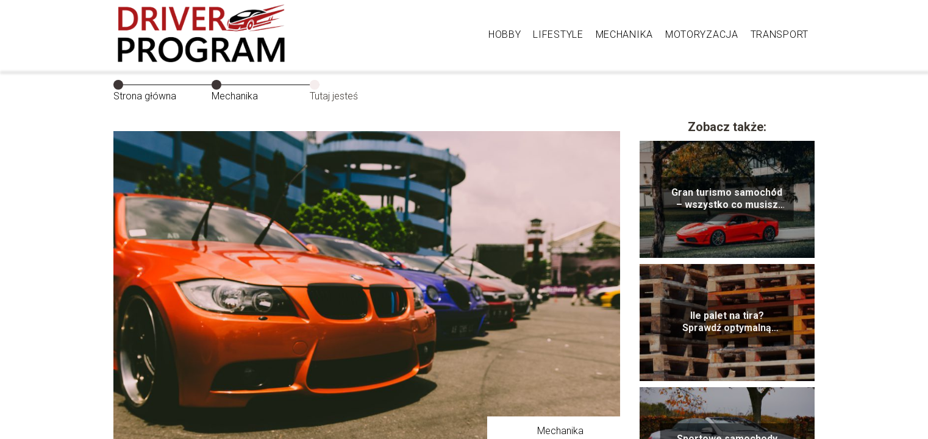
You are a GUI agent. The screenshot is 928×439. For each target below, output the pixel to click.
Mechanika (624, 34)
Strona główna (144, 96)
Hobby (504, 34)
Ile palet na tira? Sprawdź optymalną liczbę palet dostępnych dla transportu (727, 322)
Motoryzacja (701, 34)
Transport (779, 34)
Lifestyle (558, 34)
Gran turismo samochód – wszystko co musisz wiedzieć (726, 199)
